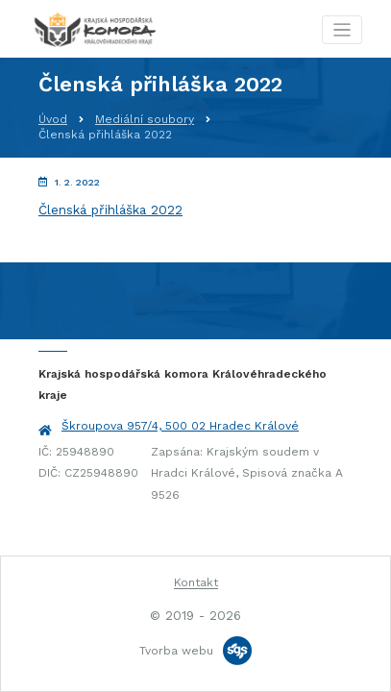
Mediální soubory (144, 119)
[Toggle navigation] (342, 30)
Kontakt (196, 582)
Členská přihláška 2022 (110, 209)
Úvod (52, 119)
